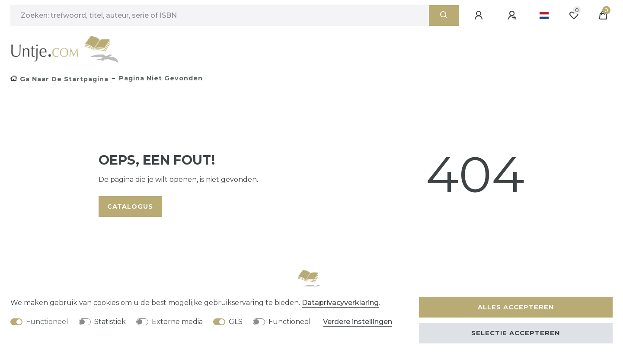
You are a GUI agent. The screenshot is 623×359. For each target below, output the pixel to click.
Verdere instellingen (357, 322)
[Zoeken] (444, 15)
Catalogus (130, 206)
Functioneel (47, 322)
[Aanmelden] (480, 15)
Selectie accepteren (515, 333)
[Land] (544, 15)
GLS (236, 322)
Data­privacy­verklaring (340, 303)
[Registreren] (513, 15)
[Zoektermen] (219, 15)
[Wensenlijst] (573, 15)
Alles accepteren (516, 307)
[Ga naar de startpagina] (59, 79)
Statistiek (110, 322)
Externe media (177, 322)
